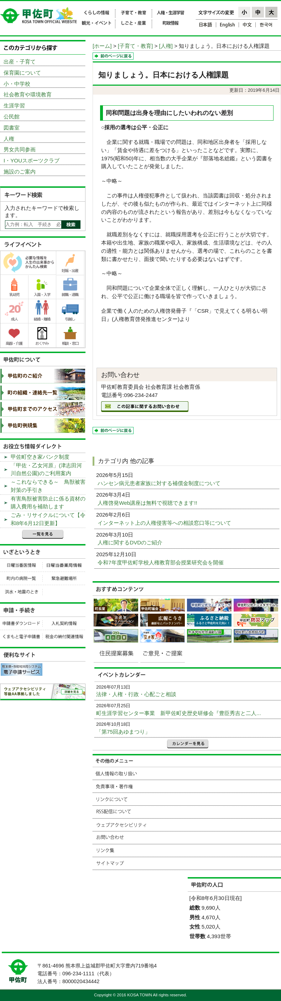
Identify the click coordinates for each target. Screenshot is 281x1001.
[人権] (166, 46)
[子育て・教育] (135, 46)
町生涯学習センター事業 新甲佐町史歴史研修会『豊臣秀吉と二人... (178, 713)
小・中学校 (17, 84)
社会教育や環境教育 (28, 94)
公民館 (12, 117)
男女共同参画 (20, 149)
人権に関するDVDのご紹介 (131, 542)
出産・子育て (20, 62)
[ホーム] (102, 46)
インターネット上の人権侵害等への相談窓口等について (165, 523)
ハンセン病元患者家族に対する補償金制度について (160, 483)
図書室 (12, 128)
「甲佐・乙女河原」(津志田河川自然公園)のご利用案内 (46, 469)
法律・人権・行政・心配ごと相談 (136, 694)
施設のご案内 (20, 171)
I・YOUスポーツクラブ (31, 160)
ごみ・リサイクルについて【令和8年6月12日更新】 (48, 519)
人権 (9, 139)
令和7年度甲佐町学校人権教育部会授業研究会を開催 (161, 562)
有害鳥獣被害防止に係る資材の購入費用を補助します (48, 503)
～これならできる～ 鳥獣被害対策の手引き (48, 486)
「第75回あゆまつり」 (123, 732)
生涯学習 (14, 105)
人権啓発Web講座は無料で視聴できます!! (148, 503)
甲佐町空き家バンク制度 (40, 457)
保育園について (22, 73)
